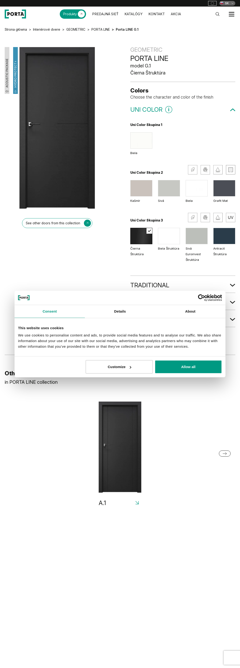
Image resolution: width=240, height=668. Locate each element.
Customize (119, 367)
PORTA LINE (100, 29)
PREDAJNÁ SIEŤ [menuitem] (105, 14)
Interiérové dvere (46, 29)
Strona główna (16, 29)
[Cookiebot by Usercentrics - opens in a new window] (201, 297)
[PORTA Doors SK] (15, 14)
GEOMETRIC (75, 29)
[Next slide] (225, 453)
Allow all (188, 367)
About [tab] (190, 311)
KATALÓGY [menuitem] (133, 14)
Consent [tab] (50, 311)
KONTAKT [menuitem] (156, 14)
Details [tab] (120, 311)
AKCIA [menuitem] (176, 14)
